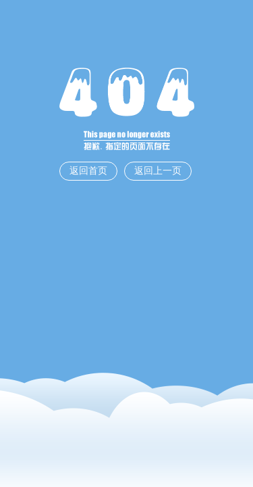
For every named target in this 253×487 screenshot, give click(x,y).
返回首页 (88, 171)
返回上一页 (157, 171)
